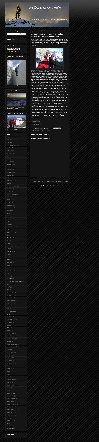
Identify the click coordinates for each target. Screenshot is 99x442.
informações (10, 164)
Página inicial (50, 181)
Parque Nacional (11, 227)
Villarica (9, 390)
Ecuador (9, 224)
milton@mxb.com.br (36, 124)
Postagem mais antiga (61, 181)
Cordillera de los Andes (13, 246)
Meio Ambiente (11, 180)
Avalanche (9, 158)
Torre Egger (10, 382)
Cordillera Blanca (11, 311)
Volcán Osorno (10, 407)
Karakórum (9, 322)
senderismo (10, 426)
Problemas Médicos (45, 130)
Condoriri (9, 308)
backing (9, 417)
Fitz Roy (9, 210)
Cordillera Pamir (11, 352)
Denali (8, 276)
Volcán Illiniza (10, 401)
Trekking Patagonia (12, 385)
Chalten (9, 191)
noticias (9, 139)
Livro (8, 289)
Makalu (9, 328)
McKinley (9, 330)
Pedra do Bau (10, 292)
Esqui (8, 248)
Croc (8, 221)
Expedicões (10, 175)
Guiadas (9, 178)
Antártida (9, 273)
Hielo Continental (11, 194)
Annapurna (10, 218)
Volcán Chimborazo (12, 344)
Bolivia (8, 229)
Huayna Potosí (10, 363)
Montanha (37, 130)
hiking (8, 423)
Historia (9, 197)
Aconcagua (10, 172)
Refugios (9, 188)
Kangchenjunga (11, 319)
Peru (8, 216)
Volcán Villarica (11, 415)
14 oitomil (9, 150)
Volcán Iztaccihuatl (11, 404)
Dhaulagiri (9, 357)
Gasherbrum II (10, 284)
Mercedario (10, 237)
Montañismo (10, 205)
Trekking (9, 199)
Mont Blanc (10, 262)
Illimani (8, 366)
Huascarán (9, 360)
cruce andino (10, 420)
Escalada (9, 148)
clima (8, 240)
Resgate (9, 142)
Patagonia (9, 161)
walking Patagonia (11, 428)
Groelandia (10, 317)
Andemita (9, 349)
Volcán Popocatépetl (12, 409)
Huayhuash (10, 257)
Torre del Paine (11, 251)
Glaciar (8, 314)
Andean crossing (11, 347)
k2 (7, 213)
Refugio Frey (10, 270)
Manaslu (9, 259)
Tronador (9, 341)
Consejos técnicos (11, 145)
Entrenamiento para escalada (14, 281)
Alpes (8, 243)
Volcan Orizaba (11, 393)
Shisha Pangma (11, 338)
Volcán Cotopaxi (11, 300)
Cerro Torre (10, 202)
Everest (9, 167)
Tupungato (9, 387)
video (8, 156)
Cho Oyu (9, 306)
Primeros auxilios (11, 379)
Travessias (9, 207)
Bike (8, 254)
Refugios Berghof (11, 295)
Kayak (8, 287)
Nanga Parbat (10, 333)
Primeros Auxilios (11, 268)
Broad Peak (10, 303)
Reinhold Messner (11, 336)
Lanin (8, 371)
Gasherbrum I (10, 232)
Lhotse (8, 235)
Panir (8, 377)
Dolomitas (9, 278)
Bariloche (9, 153)
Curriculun (9, 355)
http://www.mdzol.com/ (36, 121)
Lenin (8, 325)
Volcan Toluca (10, 396)
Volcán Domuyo (11, 398)
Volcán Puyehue (11, 412)
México (8, 265)
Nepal (8, 374)
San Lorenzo (10, 298)
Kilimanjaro (10, 368)
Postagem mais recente (38, 181)
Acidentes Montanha (12, 137)
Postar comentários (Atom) (51, 185)
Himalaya (9, 169)
